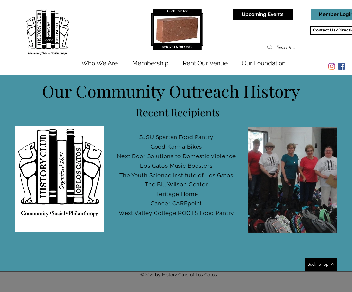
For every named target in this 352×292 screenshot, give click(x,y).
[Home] (48, 40)
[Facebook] (341, 66)
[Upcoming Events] (263, 14)
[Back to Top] (321, 264)
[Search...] (312, 47)
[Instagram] (331, 66)
